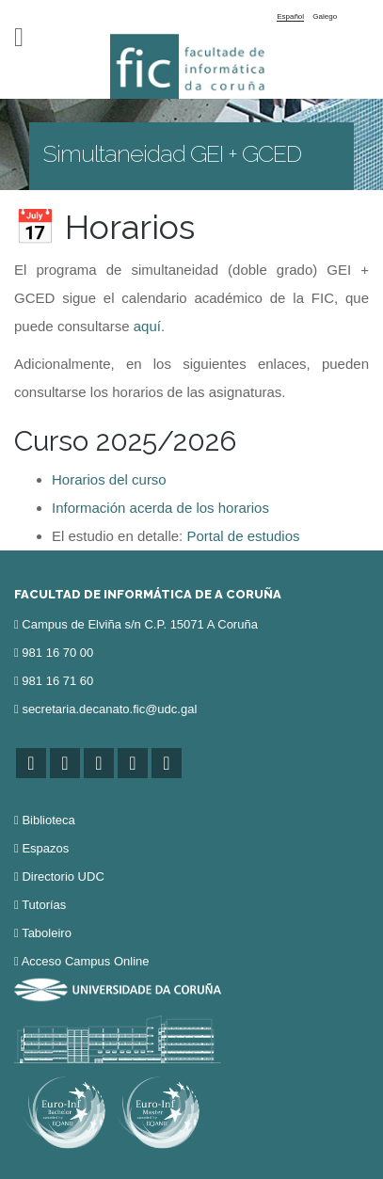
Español (290, 16)
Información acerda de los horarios (160, 508)
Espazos (45, 848)
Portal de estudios (242, 536)
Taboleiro (47, 933)
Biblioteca (48, 820)
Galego (324, 16)
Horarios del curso (109, 479)
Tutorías (44, 905)
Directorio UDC (63, 876)
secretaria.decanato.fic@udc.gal (109, 709)
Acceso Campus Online (86, 961)
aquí (147, 326)
